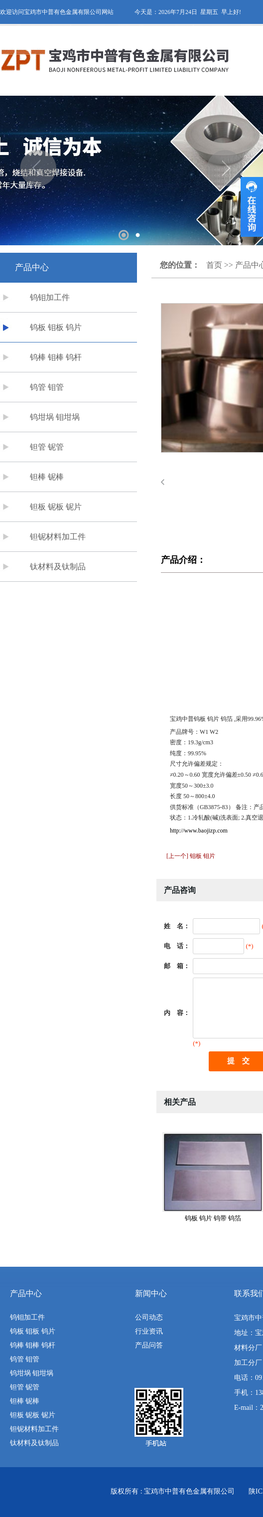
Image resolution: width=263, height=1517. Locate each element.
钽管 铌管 (47, 447)
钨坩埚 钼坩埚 (55, 417)
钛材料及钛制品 (58, 566)
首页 (214, 265)
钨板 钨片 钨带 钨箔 (213, 1218)
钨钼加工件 (50, 297)
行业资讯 (149, 1331)
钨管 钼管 (47, 387)
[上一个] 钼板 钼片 (190, 855)
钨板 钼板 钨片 (56, 327)
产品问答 (149, 1345)
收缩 (252, 207)
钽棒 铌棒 (47, 477)
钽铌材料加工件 (58, 536)
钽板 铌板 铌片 (56, 507)
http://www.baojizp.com (199, 830)
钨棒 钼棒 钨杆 (56, 357)
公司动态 (149, 1317)
